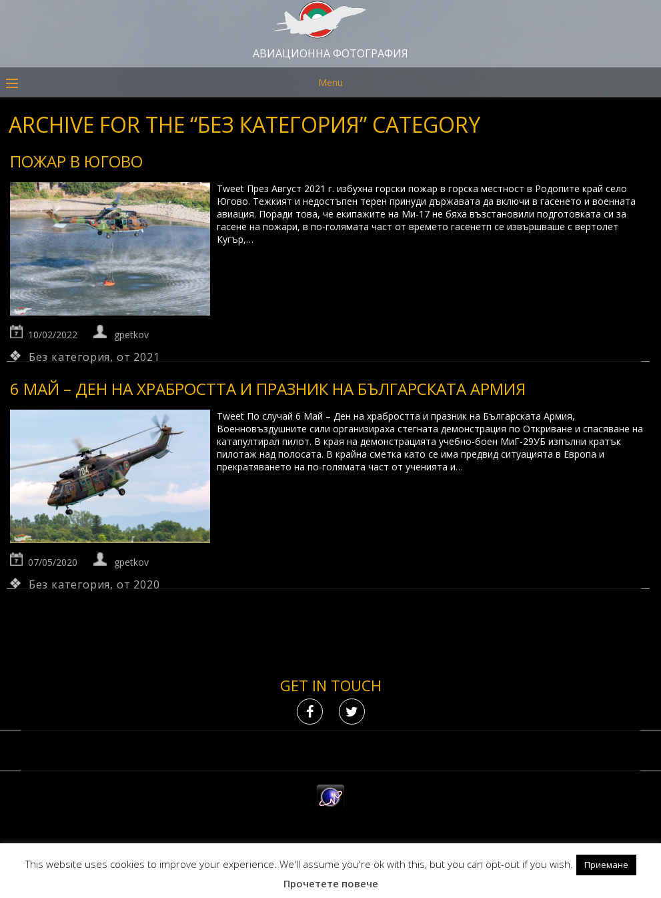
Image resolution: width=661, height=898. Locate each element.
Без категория (69, 357)
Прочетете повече (330, 883)
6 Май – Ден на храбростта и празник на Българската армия (268, 389)
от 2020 (138, 584)
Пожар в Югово (76, 161)
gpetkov (131, 334)
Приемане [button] (606, 865)
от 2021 (138, 357)
